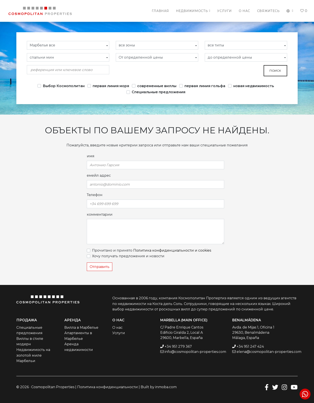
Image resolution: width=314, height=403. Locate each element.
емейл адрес (99, 175)
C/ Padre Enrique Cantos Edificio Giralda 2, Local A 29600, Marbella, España (181, 332)
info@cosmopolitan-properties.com (195, 352)
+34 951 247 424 (250, 346)
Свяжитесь (268, 11)
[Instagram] (284, 387)
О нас (244, 11)
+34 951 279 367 (178, 346)
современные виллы (156, 86)
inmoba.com (166, 387)
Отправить (99, 267)
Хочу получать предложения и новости (128, 256)
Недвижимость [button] (192, 11)
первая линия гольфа (204, 86)
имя (90, 156)
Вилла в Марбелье (81, 327)
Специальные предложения (158, 92)
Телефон (94, 195)
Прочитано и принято (151, 250)
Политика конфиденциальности (107, 387)
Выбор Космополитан (64, 86)
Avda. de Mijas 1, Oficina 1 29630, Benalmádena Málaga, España (253, 332)
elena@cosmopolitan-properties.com (269, 352)
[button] (290, 11)
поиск (275, 70)
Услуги (224, 11)
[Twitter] (275, 387)
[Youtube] (294, 387)
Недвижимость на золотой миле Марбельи (33, 355)
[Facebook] (267, 387)
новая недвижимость (253, 86)
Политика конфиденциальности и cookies (172, 250)
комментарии (100, 214)
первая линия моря (111, 86)
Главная (160, 11)
